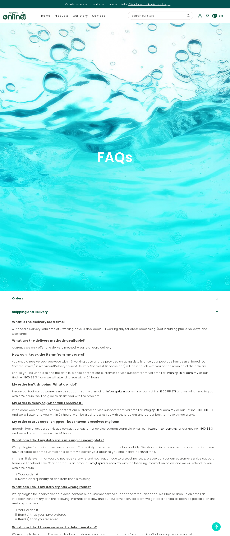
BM (221, 16)
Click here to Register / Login (149, 4)
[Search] (188, 16)
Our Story (80, 16)
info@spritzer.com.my (182, 373)
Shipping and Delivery (30, 312)
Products (61, 16)
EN (214, 16)
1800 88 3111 (31, 377)
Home (45, 16)
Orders (17, 298)
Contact (98, 16)
